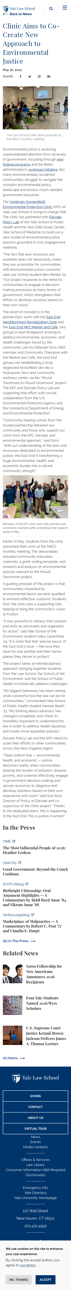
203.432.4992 (35, 1226)
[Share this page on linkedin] (39, 76)
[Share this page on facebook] (21, 76)
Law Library (35, 1165)
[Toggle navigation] (65, 8)
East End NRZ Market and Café (33, 327)
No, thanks (18, 1280)
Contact (35, 1107)
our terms (28, 1265)
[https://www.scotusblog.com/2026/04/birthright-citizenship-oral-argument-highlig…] (35, 894)
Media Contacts (35, 1147)
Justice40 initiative (43, 169)
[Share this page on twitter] (29, 76)
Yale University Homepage (35, 1198)
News (35, 1137)
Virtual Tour (35, 1129)
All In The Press (16, 941)
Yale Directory (35, 1193)
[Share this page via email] (48, 76)
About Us (35, 1118)
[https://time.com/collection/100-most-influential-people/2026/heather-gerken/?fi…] (35, 847)
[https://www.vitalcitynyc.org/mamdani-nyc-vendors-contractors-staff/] (35, 868)
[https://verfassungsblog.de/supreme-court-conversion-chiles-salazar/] (35, 923)
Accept (45, 1280)
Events (35, 1142)
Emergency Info (35, 1188)
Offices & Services (35, 1160)
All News (10, 1058)
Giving (35, 1096)
